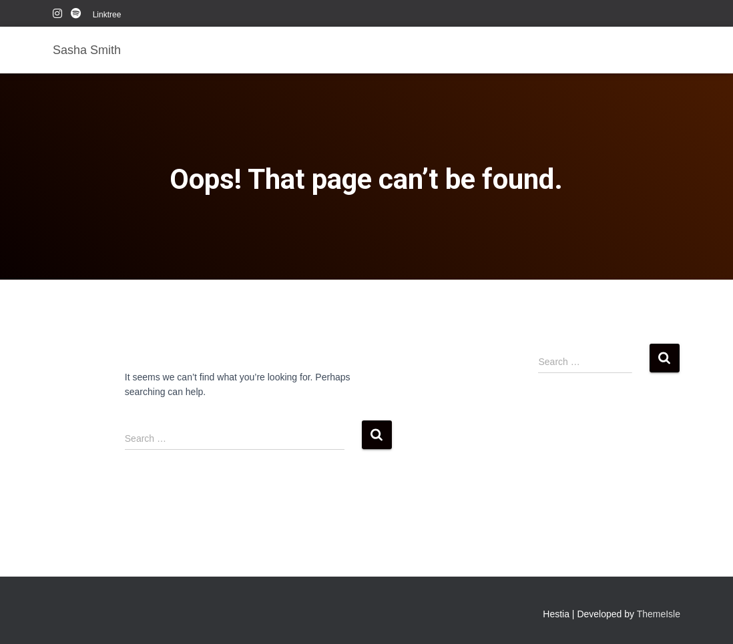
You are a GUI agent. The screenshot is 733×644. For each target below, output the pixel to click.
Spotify (77, 15)
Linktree (107, 14)
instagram (57, 15)
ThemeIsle (658, 614)
